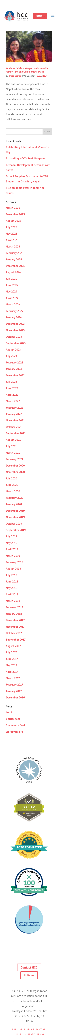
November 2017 (15, 626)
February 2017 (14, 684)
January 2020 (14, 504)
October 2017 (14, 633)
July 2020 (11, 478)
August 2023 (13, 349)
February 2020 (14, 498)
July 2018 (11, 575)
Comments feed (15, 725)
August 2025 (13, 220)
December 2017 (15, 620)
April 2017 (12, 672)
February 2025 (14, 253)
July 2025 (11, 227)
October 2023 (14, 336)
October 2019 (14, 523)
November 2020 (15, 472)
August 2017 (13, 646)
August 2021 (13, 439)
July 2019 (11, 536)
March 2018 (13, 601)
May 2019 (11, 543)
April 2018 (12, 594)
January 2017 (14, 691)
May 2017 (11, 665)
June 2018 (12, 581)
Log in (9, 712)
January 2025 (14, 259)
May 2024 (11, 291)
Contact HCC (29, 967)
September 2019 (16, 530)
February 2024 (14, 311)
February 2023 (14, 362)
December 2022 (15, 375)
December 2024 (15, 266)
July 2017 (11, 652)
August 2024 (13, 272)
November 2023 (15, 330)
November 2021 (15, 420)
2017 (39, 75)
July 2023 (11, 356)
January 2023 (14, 369)
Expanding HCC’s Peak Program (25, 158)
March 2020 (13, 491)
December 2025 (15, 214)
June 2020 (12, 485)
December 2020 (15, 465)
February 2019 (14, 562)
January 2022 (14, 414)
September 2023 (16, 343)
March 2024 (13, 304)
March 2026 (13, 208)
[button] (40, 16)
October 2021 (14, 427)
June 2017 (12, 659)
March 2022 (13, 401)
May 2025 (11, 233)
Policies (29, 975)
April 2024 (12, 298)
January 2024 (14, 317)
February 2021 (14, 459)
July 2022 (11, 382)
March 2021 (13, 452)
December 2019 (15, 510)
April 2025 (12, 240)
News (44, 75)
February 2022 (14, 407)
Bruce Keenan (15, 75)
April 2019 (12, 549)
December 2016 (15, 697)
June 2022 (12, 388)
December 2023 (15, 323)
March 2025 (13, 246)
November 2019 (15, 517)
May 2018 (11, 588)
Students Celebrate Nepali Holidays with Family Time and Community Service (27, 70)
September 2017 (16, 639)
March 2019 (13, 556)
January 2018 (14, 613)
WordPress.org (14, 731)
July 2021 (11, 446)
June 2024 (12, 285)
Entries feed (13, 719)
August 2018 (13, 568)
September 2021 (16, 433)
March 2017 (13, 678)
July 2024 (11, 279)
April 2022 (12, 394)
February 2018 (14, 607)
